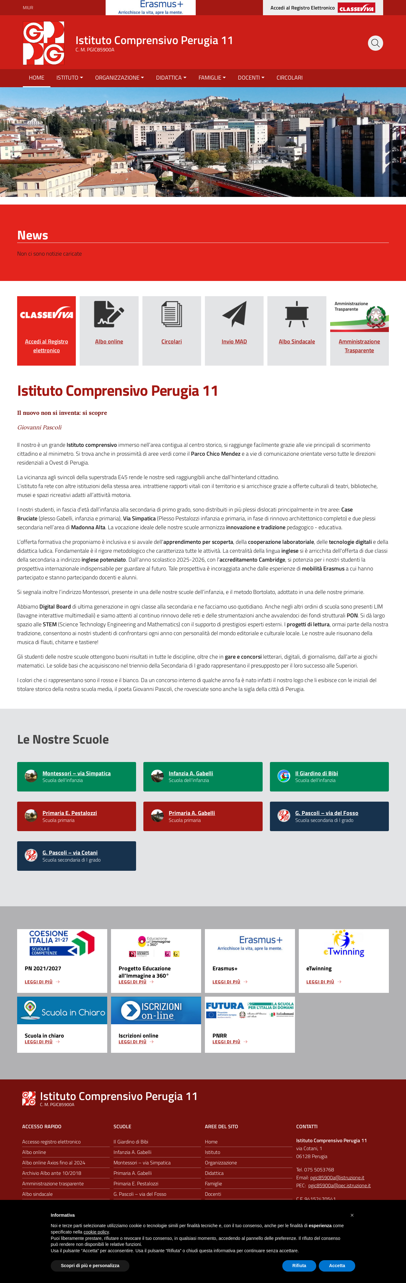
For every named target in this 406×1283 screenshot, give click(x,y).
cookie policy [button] (96, 1231)
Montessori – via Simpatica (77, 773)
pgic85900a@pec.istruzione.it (339, 1190)
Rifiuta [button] (299, 1265)
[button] (352, 1215)
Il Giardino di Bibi (316, 773)
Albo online (34, 1156)
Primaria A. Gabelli (192, 814)
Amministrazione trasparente (53, 1188)
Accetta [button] (337, 1265)
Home (36, 77)
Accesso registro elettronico (51, 1146)
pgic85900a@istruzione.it (337, 1182)
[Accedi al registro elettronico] (323, 7)
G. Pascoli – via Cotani (70, 854)
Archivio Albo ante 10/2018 (51, 1177)
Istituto (67, 77)
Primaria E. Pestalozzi (70, 814)
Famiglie (210, 77)
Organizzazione (117, 77)
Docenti (249, 77)
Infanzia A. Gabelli (191, 773)
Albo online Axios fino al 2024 (53, 1167)
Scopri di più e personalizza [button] (90, 1265)
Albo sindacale (37, 1198)
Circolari (290, 77)
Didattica (169, 77)
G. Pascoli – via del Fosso (326, 814)
